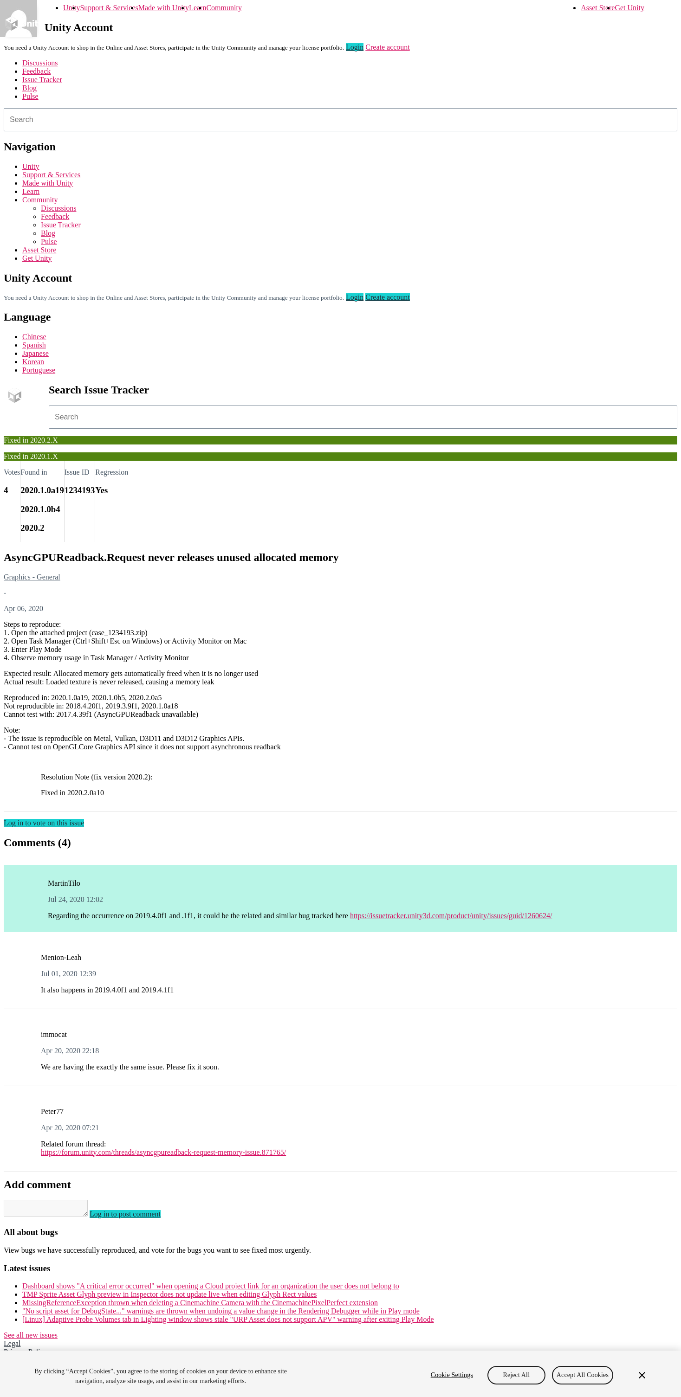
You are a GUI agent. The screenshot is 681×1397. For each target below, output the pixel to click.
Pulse (30, 96)
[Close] (642, 1375)
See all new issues (31, 1338)
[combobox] (340, 120)
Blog (29, 88)
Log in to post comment (134, 1217)
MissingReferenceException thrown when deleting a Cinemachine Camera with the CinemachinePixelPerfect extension (200, 1305)
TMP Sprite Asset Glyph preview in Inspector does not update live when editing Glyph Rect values (169, 1297)
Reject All (516, 1374)
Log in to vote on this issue (44, 823)
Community (223, 8)
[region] (340, 1374)
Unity (71, 8)
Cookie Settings (452, 1374)
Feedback (36, 71)
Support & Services (109, 8)
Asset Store (598, 8)
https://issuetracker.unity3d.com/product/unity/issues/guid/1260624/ (451, 916)
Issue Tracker (42, 80)
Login (354, 47)
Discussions (40, 63)
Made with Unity (163, 8)
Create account (387, 47)
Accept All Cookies (583, 1374)
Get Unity (629, 8)
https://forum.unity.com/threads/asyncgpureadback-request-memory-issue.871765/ (163, 1152)
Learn (197, 8)
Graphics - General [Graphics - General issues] (32, 577)
